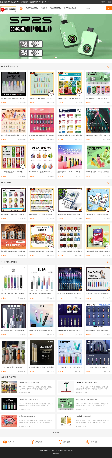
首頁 (21, 8)
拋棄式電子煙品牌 (70, 8)
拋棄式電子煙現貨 (32, 8)
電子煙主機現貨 (55, 8)
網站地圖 (56, 453)
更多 (108, 67)
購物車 (103, 1)
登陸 (109, 2)
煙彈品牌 (44, 8)
